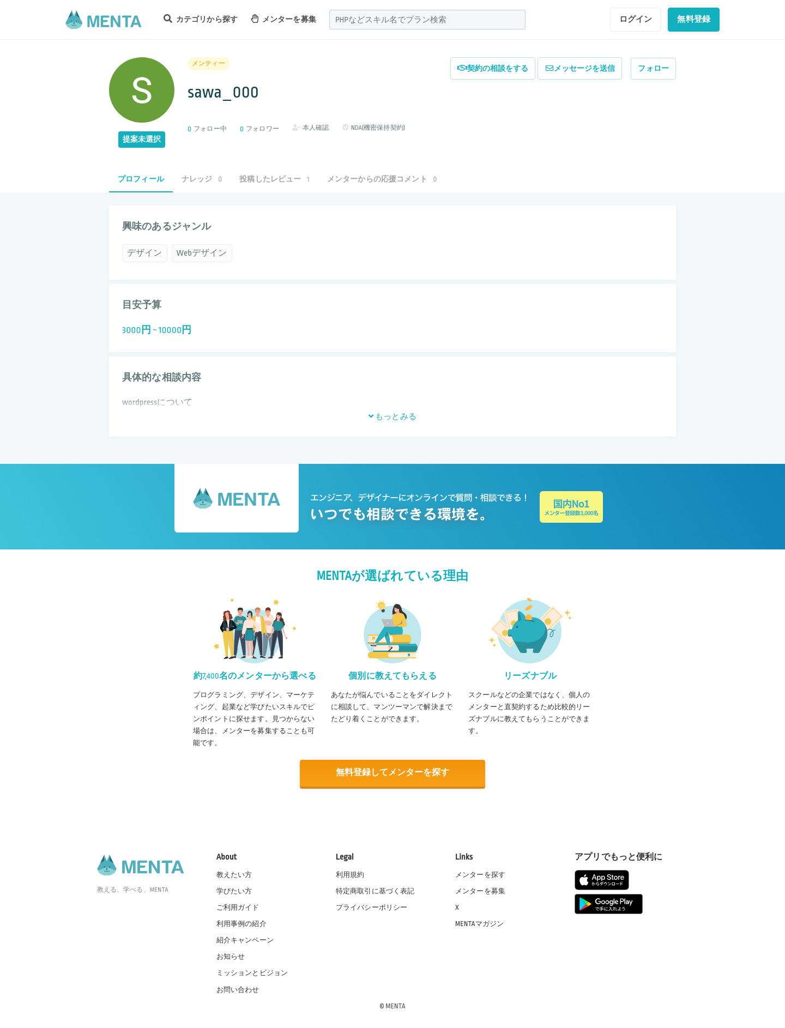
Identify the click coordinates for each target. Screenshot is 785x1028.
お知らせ (230, 956)
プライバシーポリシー (372, 907)
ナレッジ (202, 179)
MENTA (395, 1005)
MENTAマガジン (479, 923)
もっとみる (392, 416)
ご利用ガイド (237, 907)
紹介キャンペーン (245, 940)
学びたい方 (234, 890)
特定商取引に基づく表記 (375, 890)
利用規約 (350, 874)
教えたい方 (234, 874)
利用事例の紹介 (241, 923)
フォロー (653, 68)
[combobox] (427, 19)
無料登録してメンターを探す (392, 773)
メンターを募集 (283, 18)
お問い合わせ (237, 989)
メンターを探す (480, 874)
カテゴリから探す (201, 18)
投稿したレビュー (274, 179)
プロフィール (141, 179)
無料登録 (693, 19)
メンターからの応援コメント (382, 179)
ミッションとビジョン (252, 973)
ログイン (636, 19)
